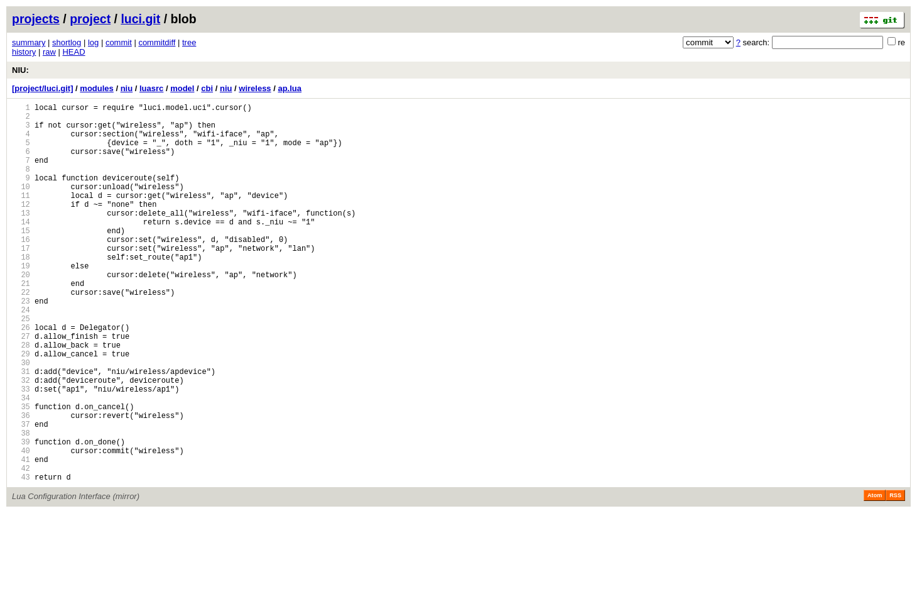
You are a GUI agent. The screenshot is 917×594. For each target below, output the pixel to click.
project (90, 19)
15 (21, 258)
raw (49, 52)
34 (21, 461)
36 (21, 483)
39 (21, 515)
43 (21, 558)
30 (21, 419)
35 (21, 472)
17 (21, 280)
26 (21, 376)
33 (21, 451)
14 (21, 248)
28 (21, 397)
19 (21, 301)
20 (21, 312)
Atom (874, 576)
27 (21, 387)
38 (21, 504)
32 (21, 440)
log (93, 42)
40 (21, 525)
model (182, 88)
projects (36, 19)
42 (21, 547)
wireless (255, 88)
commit (119, 42)
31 (21, 429)
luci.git (140, 19)
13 (21, 237)
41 (21, 536)
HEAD (73, 52)
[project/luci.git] (42, 88)
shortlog (66, 42)
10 (21, 205)
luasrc (151, 88)
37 (21, 493)
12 (21, 226)
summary (28, 42)
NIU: (20, 70)
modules (96, 88)
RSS (895, 576)
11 (21, 216)
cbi (207, 88)
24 (21, 354)
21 (21, 322)
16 (21, 269)
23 (21, 344)
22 (21, 333)
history (24, 52)
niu (127, 88)
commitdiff (156, 42)
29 (21, 408)
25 (21, 365)
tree (189, 42)
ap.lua (289, 88)
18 (21, 290)
